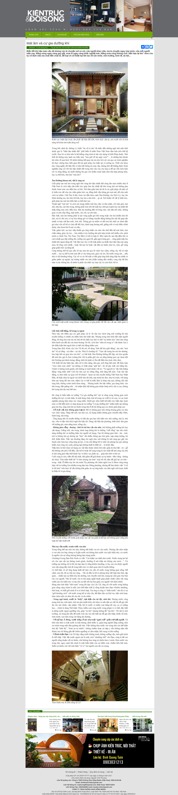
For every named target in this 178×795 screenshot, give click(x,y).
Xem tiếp (58, 730)
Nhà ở (47, 35)
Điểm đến (100, 35)
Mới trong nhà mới (139, 716)
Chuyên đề (62, 35)
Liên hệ (110, 772)
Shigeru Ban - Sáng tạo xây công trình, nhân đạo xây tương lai (51, 716)
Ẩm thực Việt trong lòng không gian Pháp (113, 716)
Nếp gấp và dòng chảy (71, 716)
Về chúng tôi (70, 772)
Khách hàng (82, 772)
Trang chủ (33, 35)
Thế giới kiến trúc (81, 35)
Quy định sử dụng (97, 772)
